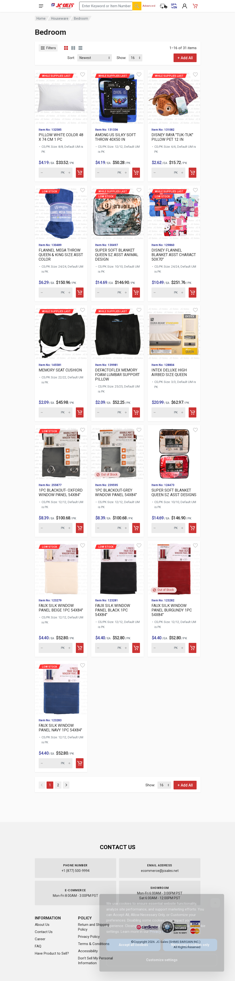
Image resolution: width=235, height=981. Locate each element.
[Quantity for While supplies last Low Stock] (112, 293)
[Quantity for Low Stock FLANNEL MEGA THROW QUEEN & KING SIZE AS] (55, 293)
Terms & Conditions (93, 944)
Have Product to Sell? (52, 953)
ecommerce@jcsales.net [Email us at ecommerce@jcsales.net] (160, 871)
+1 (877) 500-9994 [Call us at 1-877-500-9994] (75, 871)
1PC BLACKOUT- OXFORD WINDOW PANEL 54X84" (61, 492)
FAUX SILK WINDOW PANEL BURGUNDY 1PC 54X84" (171, 610)
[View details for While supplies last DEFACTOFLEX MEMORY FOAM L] (117, 332)
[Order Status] (163, 6)
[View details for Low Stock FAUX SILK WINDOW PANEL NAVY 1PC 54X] (61, 688)
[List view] (80, 48)
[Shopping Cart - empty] (195, 6)
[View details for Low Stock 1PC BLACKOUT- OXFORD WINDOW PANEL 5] (61, 452)
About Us (42, 924)
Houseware (59, 18)
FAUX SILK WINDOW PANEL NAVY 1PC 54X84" (60, 727)
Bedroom (81, 18)
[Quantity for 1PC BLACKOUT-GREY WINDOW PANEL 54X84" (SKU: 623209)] (112, 528)
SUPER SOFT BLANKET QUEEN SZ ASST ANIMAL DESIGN (116, 255)
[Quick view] (82, 74)
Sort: (71, 58)
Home (41, 18)
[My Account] (184, 6)
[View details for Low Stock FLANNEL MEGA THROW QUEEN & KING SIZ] (61, 212)
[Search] (136, 6)
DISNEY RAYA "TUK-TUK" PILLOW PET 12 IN (172, 137)
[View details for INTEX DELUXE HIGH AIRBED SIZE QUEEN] (174, 332)
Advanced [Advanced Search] (149, 5)
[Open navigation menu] (41, 6)
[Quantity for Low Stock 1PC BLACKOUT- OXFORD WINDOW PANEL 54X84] (55, 528)
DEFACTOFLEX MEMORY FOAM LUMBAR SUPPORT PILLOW (117, 375)
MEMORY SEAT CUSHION (60, 370)
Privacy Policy (89, 936)
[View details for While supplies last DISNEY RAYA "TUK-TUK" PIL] (174, 97)
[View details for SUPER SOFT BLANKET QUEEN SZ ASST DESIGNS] (174, 452)
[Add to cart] (80, 173)
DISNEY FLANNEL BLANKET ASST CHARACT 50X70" (173, 255)
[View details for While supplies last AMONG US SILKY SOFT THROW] (117, 97)
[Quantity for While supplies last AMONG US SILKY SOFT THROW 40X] (112, 173)
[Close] (212, 903)
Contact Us (44, 932)
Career (40, 939)
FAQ (38, 946)
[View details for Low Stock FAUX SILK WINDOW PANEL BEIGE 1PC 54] (61, 568)
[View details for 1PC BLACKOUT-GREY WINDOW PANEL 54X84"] (117, 452)
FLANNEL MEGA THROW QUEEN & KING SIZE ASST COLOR (61, 255)
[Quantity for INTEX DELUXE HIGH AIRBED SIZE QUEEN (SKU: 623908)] (168, 412)
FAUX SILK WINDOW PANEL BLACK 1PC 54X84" (112, 610)
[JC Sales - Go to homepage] (62, 6)
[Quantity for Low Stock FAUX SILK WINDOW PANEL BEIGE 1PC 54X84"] (55, 648)
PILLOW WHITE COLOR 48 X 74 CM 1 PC (61, 137)
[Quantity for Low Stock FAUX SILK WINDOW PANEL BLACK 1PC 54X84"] (112, 648)
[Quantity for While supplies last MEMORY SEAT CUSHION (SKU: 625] (55, 412)
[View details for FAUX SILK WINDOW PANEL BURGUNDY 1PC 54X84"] (174, 568)
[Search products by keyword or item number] (110, 6)
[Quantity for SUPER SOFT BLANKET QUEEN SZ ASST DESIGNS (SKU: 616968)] (168, 528)
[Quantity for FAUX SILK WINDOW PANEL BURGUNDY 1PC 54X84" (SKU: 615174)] (168, 648)
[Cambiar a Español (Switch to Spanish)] (174, 6)
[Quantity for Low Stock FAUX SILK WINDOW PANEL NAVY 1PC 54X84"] (55, 763)
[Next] (66, 785)
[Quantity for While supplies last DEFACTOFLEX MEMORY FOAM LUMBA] (112, 412)
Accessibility (88, 951)
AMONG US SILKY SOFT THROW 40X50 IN (115, 137)
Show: (121, 58)
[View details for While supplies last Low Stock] (117, 212)
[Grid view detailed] (73, 48)
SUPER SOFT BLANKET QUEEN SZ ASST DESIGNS (173, 492)
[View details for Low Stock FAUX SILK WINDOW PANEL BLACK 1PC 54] (117, 568)
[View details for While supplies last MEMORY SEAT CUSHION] (61, 332)
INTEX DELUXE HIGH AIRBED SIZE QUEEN (169, 372)
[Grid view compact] (66, 48)
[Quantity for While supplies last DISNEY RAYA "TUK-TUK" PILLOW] (168, 173)
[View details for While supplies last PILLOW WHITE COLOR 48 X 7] (61, 97)
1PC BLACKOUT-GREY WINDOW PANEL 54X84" (116, 492)
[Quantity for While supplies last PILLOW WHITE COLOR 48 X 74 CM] (55, 173)
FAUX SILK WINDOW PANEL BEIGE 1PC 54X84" (61, 607)
